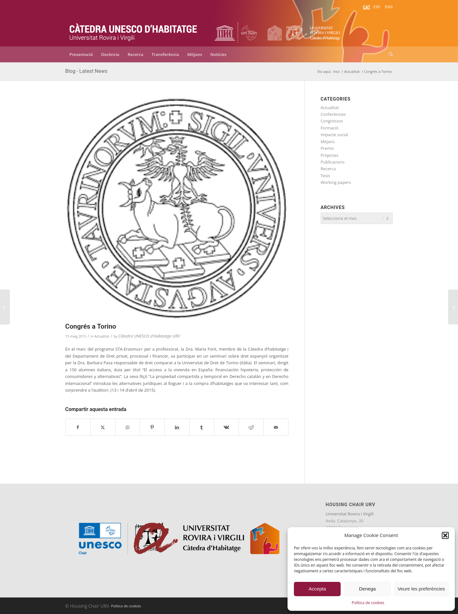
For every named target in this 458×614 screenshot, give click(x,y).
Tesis (325, 175)
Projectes (329, 155)
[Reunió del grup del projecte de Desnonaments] (453, 307)
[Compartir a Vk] (226, 427)
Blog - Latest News (86, 71)
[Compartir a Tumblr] (202, 427)
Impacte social (334, 134)
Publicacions (332, 162)
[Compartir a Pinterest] (152, 427)
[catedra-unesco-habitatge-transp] (133, 27)
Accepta (317, 588)
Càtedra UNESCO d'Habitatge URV (149, 336)
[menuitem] (366, 6)
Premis (327, 148)
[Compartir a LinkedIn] (177, 427)
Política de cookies (368, 602)
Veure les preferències (421, 588)
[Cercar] (389, 54)
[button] (445, 535)
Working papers (336, 182)
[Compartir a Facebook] (78, 427)
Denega (367, 588)
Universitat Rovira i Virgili (350, 514)
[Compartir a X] (103, 427)
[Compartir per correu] (276, 427)
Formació (329, 128)
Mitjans (328, 141)
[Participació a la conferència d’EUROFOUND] (5, 307)
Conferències (333, 114)
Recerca (328, 168)
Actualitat (101, 336)
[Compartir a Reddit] (251, 427)
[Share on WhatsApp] (127, 427)
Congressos (332, 121)
